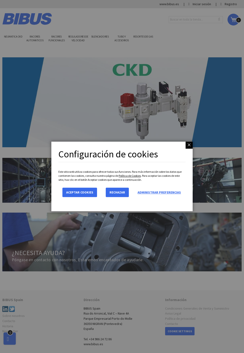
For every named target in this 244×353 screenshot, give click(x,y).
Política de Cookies (130, 175)
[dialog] (122, 176)
